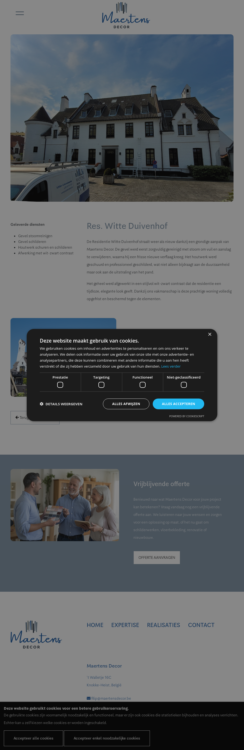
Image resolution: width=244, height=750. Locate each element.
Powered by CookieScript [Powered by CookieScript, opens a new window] (186, 416)
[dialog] (122, 375)
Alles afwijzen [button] (126, 403)
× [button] (209, 334)
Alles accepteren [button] (178, 403)
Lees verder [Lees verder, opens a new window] (171, 366)
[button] (61, 404)
